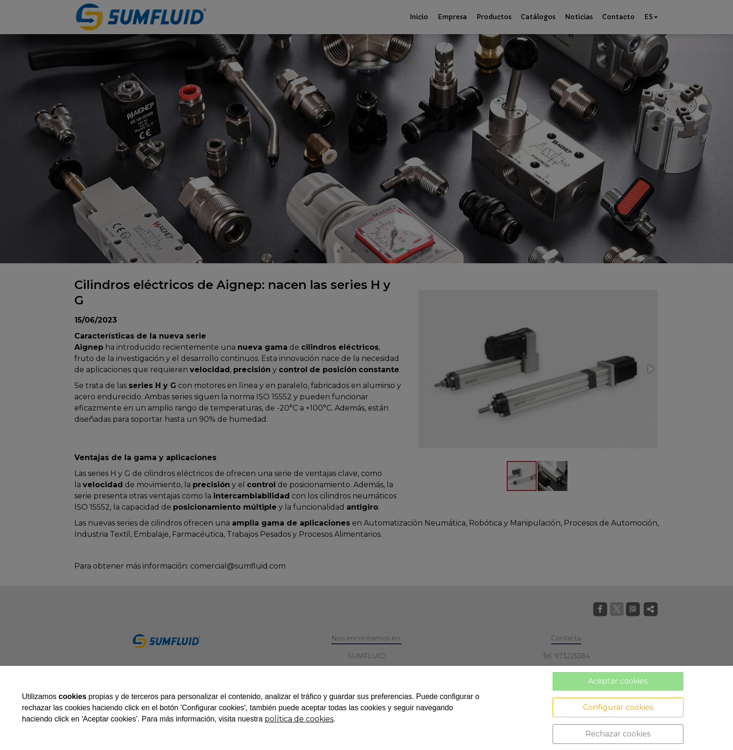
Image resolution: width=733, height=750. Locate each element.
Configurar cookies (618, 707)
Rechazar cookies (617, 733)
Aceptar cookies (617, 681)
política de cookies (299, 718)
